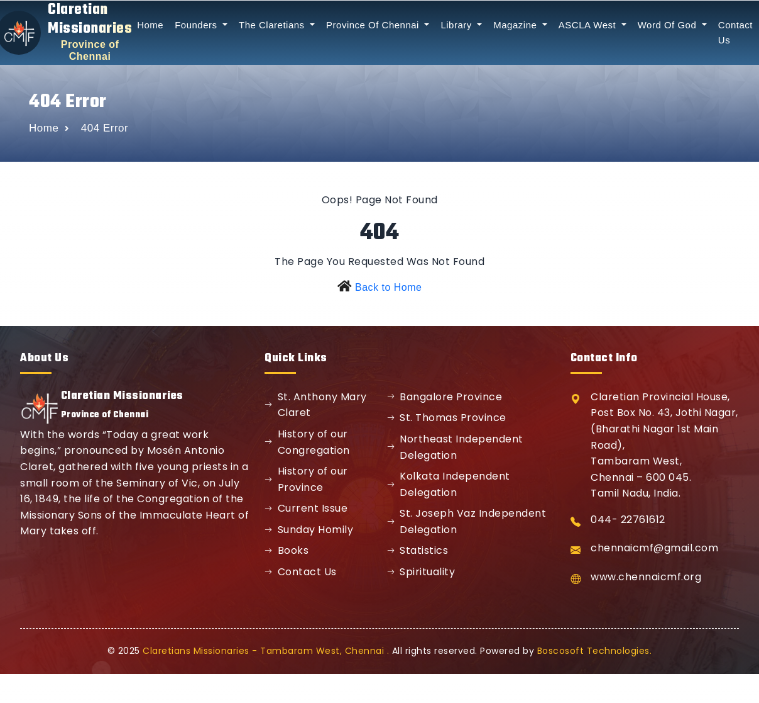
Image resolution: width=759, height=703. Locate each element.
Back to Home (388, 287)
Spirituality (421, 572)
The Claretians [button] (273, 25)
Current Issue (306, 508)
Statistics (418, 550)
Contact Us (301, 572)
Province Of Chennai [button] (374, 25)
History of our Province (306, 479)
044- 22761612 (628, 519)
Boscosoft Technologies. (594, 650)
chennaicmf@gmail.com (654, 548)
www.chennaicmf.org (646, 577)
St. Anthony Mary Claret (316, 405)
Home (150, 25)
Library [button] (457, 25)
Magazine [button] (516, 25)
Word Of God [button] (668, 25)
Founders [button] (197, 25)
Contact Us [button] (735, 32)
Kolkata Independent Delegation (448, 484)
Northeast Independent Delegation (455, 447)
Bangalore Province (445, 397)
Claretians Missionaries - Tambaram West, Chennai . (266, 650)
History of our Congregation (307, 442)
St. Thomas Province (446, 417)
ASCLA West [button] (589, 25)
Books (287, 550)
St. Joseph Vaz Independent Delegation (467, 521)
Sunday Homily (309, 529)
